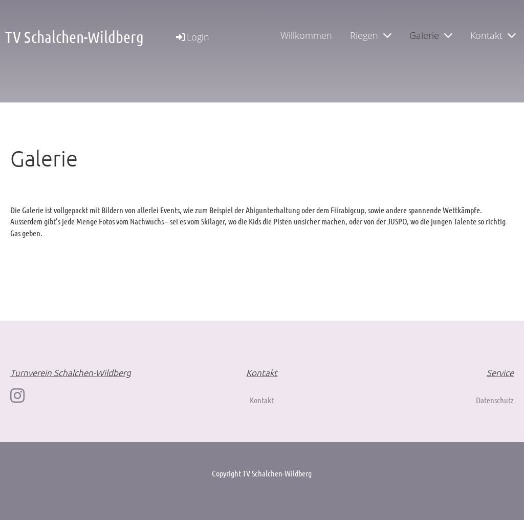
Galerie (430, 35)
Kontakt (493, 35)
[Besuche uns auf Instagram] (17, 395)
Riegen (370, 35)
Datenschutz (495, 400)
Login (191, 37)
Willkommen (306, 35)
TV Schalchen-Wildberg (74, 37)
